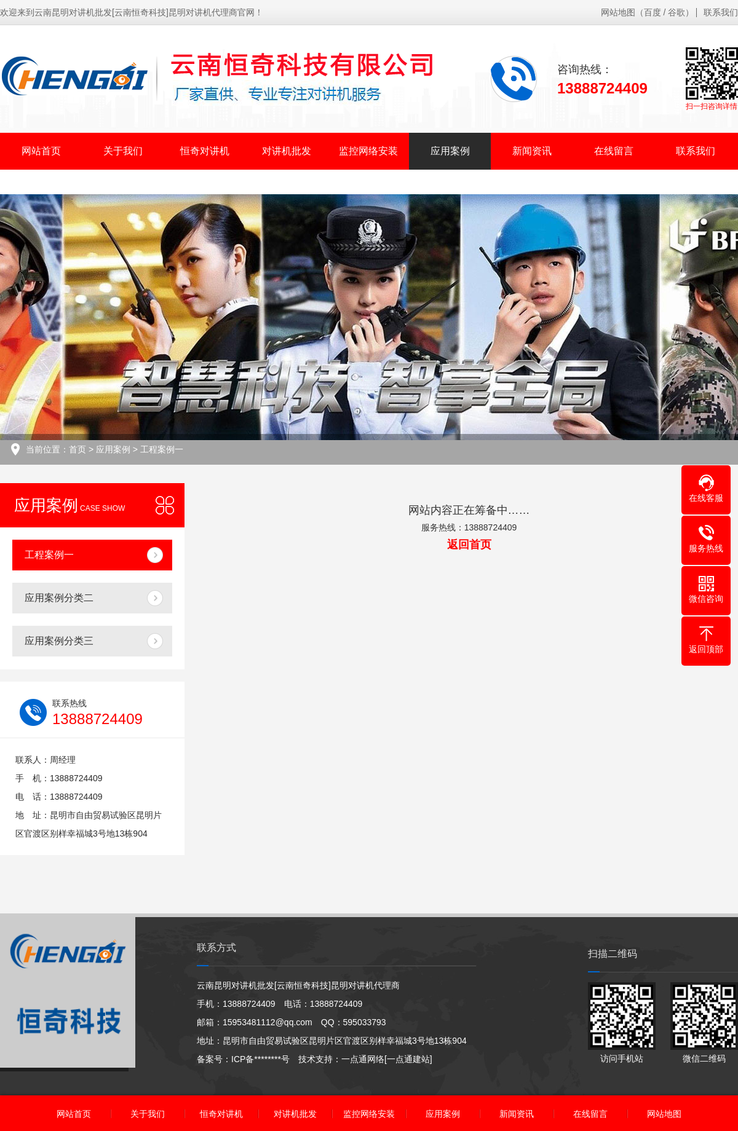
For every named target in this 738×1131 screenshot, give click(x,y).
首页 (77, 449)
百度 (652, 12)
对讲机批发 (286, 151)
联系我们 (721, 12)
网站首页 (41, 151)
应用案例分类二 (59, 598)
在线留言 (613, 151)
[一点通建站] (408, 1059)
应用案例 (450, 151)
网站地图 (618, 12)
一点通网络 (362, 1059)
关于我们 (123, 151)
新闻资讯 (532, 151)
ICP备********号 (260, 1059)
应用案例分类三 (59, 641)
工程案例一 (161, 449)
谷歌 (676, 12)
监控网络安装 (368, 151)
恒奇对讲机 (204, 151)
